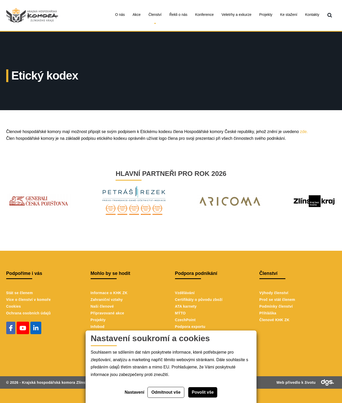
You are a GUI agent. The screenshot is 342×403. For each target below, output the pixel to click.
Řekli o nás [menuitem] (178, 14)
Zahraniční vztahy (107, 300)
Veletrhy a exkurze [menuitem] (236, 14)
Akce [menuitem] (137, 14)
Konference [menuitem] (204, 14)
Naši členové (102, 306)
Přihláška (267, 313)
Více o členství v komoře (28, 300)
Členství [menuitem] (155, 14)
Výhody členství (274, 293)
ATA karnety (186, 306)
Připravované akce (107, 313)
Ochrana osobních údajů (28, 313)
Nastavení (134, 392)
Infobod (98, 327)
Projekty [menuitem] (265, 14)
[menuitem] (329, 15)
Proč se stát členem (277, 300)
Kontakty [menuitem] (312, 14)
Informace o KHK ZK (109, 293)
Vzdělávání (185, 293)
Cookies (13, 306)
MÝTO (180, 313)
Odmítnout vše (165, 392)
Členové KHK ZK (274, 320)
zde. (304, 131)
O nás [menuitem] (120, 14)
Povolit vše (203, 392)
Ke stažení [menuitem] (288, 14)
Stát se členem (19, 293)
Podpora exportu (190, 327)
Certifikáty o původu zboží (199, 300)
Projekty (98, 320)
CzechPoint (185, 320)
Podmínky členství (276, 306)
